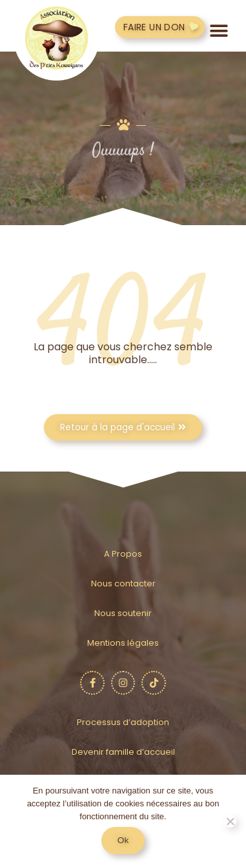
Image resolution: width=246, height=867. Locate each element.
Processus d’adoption (123, 722)
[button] (219, 30)
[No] (229, 821)
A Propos (123, 553)
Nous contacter (123, 583)
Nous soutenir (123, 613)
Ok (123, 840)
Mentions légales (123, 642)
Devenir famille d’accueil (123, 751)
